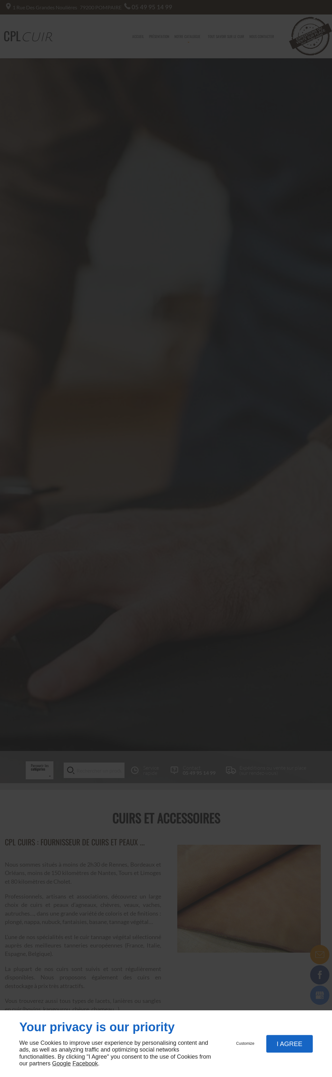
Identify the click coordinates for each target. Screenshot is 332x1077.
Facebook (85, 1063)
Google (61, 1063)
